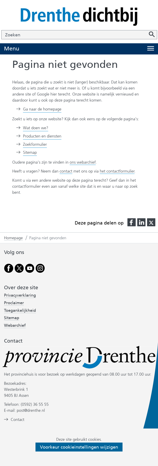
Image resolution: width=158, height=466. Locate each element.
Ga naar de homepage (42, 109)
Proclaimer (14, 302)
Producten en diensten (42, 136)
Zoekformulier (35, 144)
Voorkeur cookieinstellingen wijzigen (79, 447)
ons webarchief (83, 162)
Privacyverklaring (20, 295)
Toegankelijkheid (20, 310)
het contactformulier (117, 171)
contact (66, 171)
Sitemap (30, 152)
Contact (17, 419)
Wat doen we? (35, 127)
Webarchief (15, 325)
